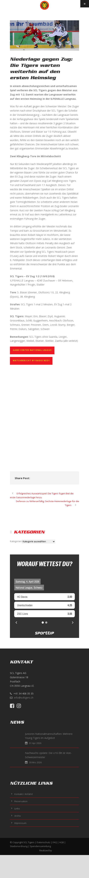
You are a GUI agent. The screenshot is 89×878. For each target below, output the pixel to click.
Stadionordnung (18, 846)
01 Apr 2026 (23, 743)
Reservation (20, 801)
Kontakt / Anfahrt (23, 794)
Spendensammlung (40, 846)
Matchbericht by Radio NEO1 (31, 360)
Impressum (20, 823)
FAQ (55, 842)
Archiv (17, 815)
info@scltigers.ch (23, 697)
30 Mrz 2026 (23, 762)
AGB (61, 842)
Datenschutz (43, 842)
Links (17, 808)
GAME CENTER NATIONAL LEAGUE (32, 350)
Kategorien (16, 541)
